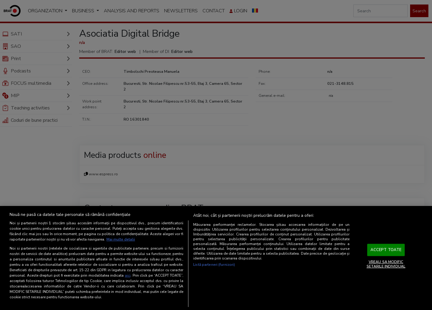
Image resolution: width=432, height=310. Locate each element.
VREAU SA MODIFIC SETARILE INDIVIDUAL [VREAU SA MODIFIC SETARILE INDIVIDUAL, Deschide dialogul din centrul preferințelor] (386, 264)
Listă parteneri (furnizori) (214, 264)
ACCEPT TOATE (386, 250)
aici (127, 275)
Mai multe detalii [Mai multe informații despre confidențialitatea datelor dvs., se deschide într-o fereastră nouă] (120, 239)
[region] (216, 258)
